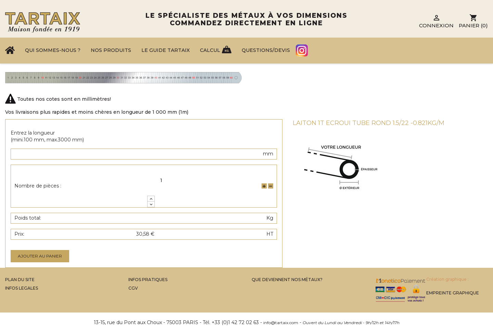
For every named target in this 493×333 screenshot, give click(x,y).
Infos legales (21, 288)
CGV (133, 288)
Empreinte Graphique (452, 292)
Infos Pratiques (147, 279)
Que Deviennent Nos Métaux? (287, 279)
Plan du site (20, 279)
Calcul (210, 50)
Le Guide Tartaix (165, 50)
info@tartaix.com (280, 322)
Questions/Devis (266, 50)
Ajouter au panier (40, 256)
